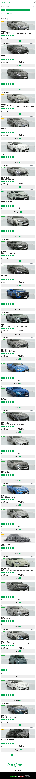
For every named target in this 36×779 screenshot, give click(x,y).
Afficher (2, 18)
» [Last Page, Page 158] (27, 754)
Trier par (2, 15)
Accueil (18, 768)
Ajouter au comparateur (5, 43)
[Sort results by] (10, 16)
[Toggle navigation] (34, 2)
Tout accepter (14, 776)
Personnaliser (27, 776)
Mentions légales (18, 770)
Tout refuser (21, 776)
